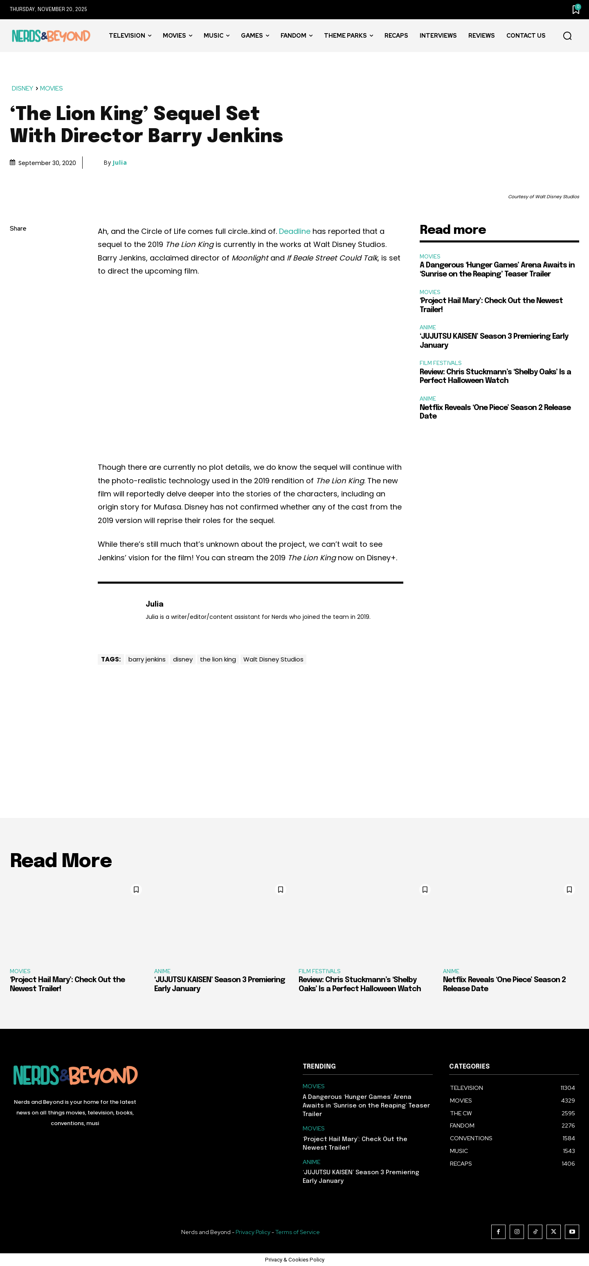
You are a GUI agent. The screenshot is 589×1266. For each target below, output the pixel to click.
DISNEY (23, 89)
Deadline (294, 231)
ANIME (428, 327)
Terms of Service (297, 1232)
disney (183, 659)
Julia (119, 162)
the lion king (218, 659)
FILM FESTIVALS (440, 363)
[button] (567, 36)
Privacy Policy (253, 1232)
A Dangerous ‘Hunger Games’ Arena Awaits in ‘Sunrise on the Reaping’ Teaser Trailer (366, 1106)
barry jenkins (147, 659)
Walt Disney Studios (273, 659)
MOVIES (52, 89)
